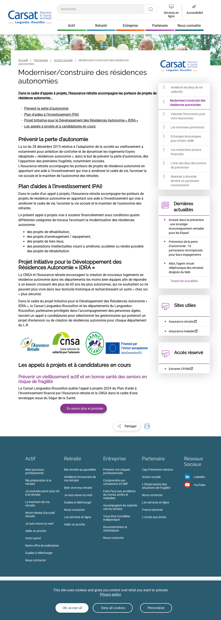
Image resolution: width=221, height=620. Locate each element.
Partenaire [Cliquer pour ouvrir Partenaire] (160, 25)
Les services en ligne (77, 517)
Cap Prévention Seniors (157, 469)
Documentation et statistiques (115, 528)
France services (152, 509)
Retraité (72, 458)
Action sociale (63, 60)
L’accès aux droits (154, 517)
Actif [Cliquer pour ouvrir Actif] (71, 25)
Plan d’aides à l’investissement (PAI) (51, 114)
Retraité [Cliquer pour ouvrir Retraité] (101, 25)
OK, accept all (72, 608)
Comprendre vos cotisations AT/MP (115, 482)
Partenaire (41, 60)
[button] (126, 426)
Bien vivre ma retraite (78, 487)
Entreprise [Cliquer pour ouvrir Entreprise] (130, 25)
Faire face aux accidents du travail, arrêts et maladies (119, 494)
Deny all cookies (112, 608)
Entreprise (114, 458)
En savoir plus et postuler (85, 408)
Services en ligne (171, 14)
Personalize (156, 608)
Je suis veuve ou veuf (39, 523)
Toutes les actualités (184, 281)
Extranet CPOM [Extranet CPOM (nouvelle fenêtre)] (179, 369)
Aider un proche (35, 531)
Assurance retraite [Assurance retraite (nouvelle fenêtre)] (181, 321)
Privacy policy (110, 594)
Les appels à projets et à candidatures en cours (60, 126)
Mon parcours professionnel (34, 471)
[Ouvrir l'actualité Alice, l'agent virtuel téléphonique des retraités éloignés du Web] (181, 267)
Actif (30, 458)
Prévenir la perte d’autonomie (46, 108)
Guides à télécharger (39, 553)
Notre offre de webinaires (42, 545)
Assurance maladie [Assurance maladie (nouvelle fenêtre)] (181, 331)
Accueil (23, 60)
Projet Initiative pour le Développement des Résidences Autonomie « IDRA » (81, 120)
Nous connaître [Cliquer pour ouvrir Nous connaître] (189, 25)
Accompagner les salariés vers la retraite (120, 507)
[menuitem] (44, 516)
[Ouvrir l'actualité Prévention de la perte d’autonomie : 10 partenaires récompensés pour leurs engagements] (181, 248)
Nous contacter (35, 560)
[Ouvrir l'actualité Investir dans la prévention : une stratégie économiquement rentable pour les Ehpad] (181, 226)
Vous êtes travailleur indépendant (116, 517)
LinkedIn (199, 477)
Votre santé (33, 538)
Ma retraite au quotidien (80, 469)
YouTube (199, 485)
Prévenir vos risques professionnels (116, 471)
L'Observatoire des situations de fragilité (156, 486)
